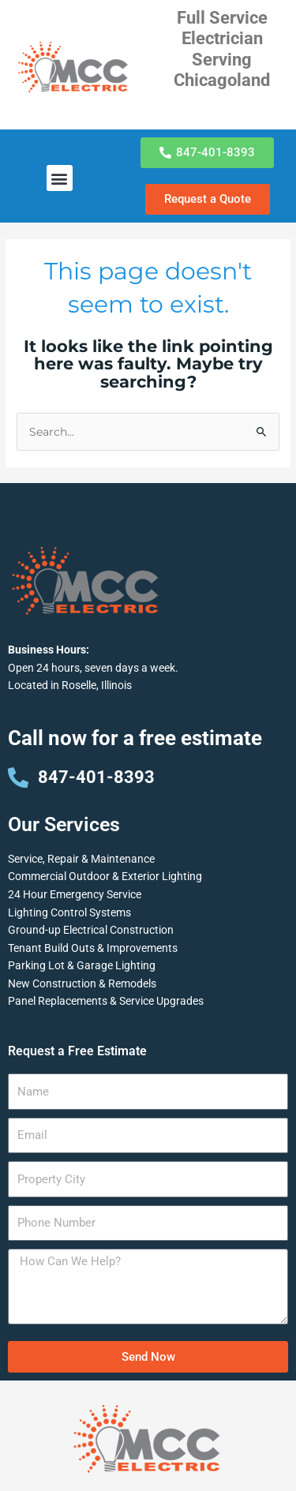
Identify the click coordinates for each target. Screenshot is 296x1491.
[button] (60, 178)
